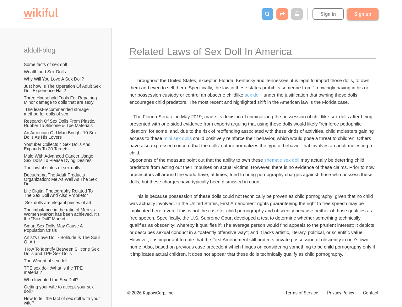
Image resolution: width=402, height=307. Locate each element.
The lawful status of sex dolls (52, 167)
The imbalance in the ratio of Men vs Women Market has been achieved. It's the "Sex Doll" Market (62, 214)
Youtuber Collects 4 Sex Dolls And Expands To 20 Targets (58, 146)
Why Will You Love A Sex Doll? (54, 78)
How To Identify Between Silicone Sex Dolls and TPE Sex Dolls (62, 251)
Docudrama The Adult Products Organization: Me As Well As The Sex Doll (61, 179)
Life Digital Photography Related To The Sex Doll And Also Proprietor (59, 193)
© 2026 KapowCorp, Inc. (151, 292)
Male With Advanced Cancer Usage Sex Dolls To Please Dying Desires (59, 158)
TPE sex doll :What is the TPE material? (54, 270)
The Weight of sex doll (45, 260)
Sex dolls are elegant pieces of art (57, 202)
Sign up (362, 14)
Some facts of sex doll (45, 64)
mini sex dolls (177, 138)
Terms (301, 292)
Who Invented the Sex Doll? (51, 279)
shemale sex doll (281, 160)
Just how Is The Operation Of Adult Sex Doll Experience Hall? (63, 88)
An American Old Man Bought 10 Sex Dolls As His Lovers (61, 135)
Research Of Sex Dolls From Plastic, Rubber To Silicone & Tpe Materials (60, 123)
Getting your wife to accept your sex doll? (59, 289)
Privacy (340, 292)
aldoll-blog (40, 50)
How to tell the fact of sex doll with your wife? (62, 300)
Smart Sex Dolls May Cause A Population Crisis (54, 228)
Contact (370, 292)
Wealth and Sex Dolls (45, 71)
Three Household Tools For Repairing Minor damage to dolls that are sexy (61, 100)
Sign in (328, 14)
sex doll (253, 95)
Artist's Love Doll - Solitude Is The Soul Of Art (62, 239)
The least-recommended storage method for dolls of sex (57, 111)
